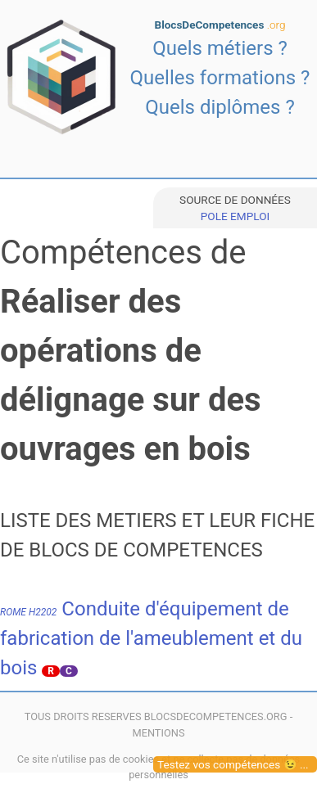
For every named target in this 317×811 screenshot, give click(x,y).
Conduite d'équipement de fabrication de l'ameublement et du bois (151, 638)
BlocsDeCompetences (220, 24)
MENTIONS (158, 733)
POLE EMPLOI (235, 216)
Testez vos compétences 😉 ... (233, 764)
